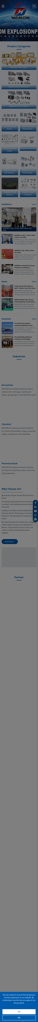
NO (19, 1018)
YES (19, 1012)
